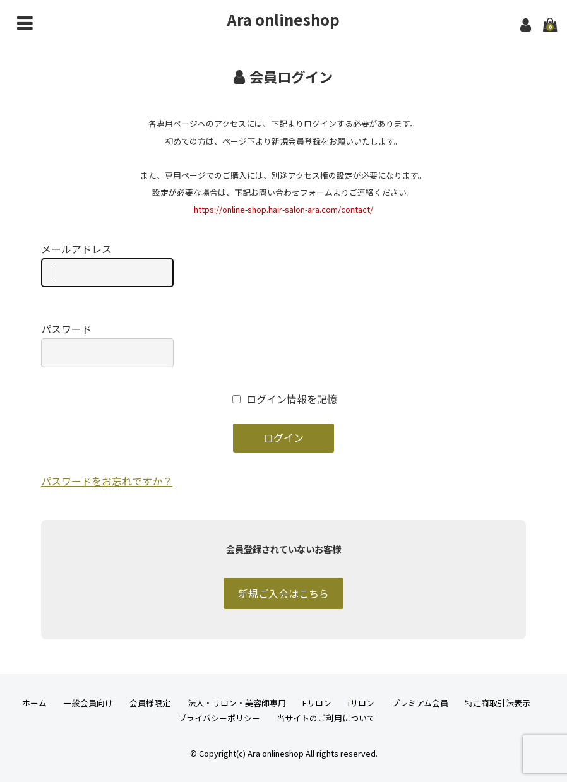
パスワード (107, 344)
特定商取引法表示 (497, 703)
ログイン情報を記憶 (284, 398)
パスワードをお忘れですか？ (106, 481)
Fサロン (316, 703)
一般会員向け (88, 703)
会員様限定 (149, 703)
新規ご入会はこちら (283, 593)
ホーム (34, 703)
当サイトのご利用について (326, 718)
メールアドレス (107, 264)
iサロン (361, 703)
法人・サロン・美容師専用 (237, 703)
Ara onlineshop (283, 19)
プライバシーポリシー (219, 718)
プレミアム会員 (419, 703)
